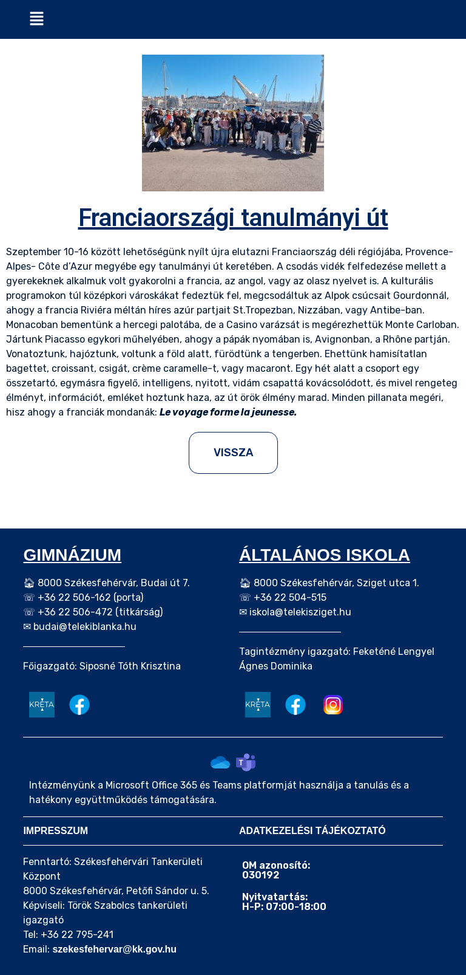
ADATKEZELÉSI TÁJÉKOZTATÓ (312, 831)
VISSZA (233, 452)
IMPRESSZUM (55, 831)
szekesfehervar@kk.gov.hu (114, 949)
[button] (36, 19)
